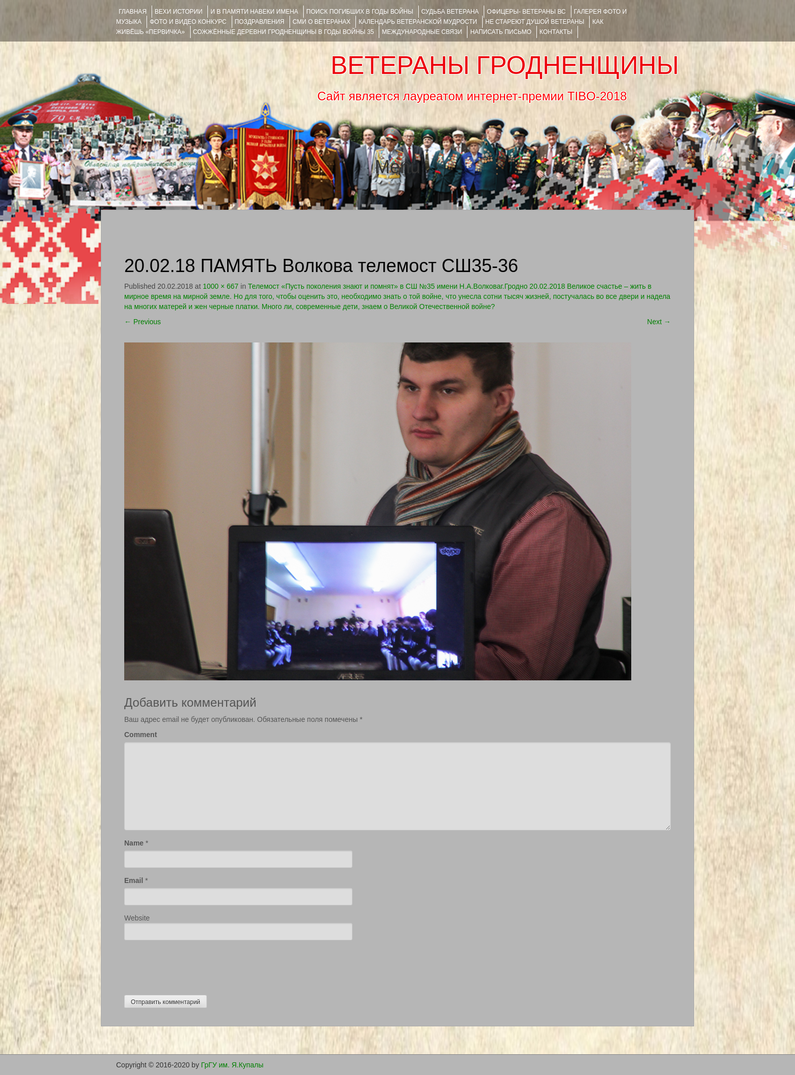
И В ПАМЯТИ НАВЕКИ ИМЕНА (254, 11)
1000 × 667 (220, 286)
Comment (140, 735)
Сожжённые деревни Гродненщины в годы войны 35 (283, 31)
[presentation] (201, 965)
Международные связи (422, 31)
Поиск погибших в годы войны (359, 11)
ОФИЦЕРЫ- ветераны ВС (526, 11)
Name (133, 843)
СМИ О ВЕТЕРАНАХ (321, 21)
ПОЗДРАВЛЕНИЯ (259, 21)
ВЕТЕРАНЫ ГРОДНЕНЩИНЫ (505, 65)
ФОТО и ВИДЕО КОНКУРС (188, 21)
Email (133, 880)
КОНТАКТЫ (555, 31)
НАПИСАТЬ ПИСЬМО (500, 31)
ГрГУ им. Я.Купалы (232, 1065)
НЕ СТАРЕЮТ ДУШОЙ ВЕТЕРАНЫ (534, 21)
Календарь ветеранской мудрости (417, 21)
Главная (133, 11)
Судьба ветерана (450, 11)
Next (659, 322)
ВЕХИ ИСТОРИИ (178, 11)
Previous (142, 322)
